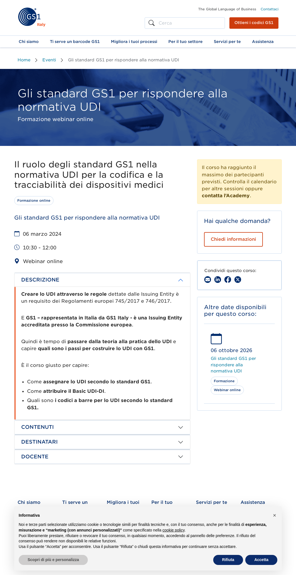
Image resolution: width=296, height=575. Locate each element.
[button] (28, 42)
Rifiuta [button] (228, 559)
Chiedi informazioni (233, 239)
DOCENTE (34, 456)
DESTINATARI (39, 442)
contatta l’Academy (226, 195)
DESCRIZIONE (40, 280)
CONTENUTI (37, 427)
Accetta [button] (261, 559)
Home (24, 59)
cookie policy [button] (173, 530)
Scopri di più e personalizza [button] (53, 559)
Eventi (49, 59)
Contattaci (269, 9)
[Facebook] (227, 279)
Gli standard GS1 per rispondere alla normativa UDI (233, 365)
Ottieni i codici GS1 (253, 22)
